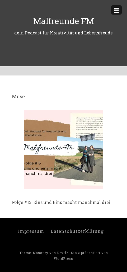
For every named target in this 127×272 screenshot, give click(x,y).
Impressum (31, 231)
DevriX (63, 253)
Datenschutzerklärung (77, 231)
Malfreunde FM (63, 20)
